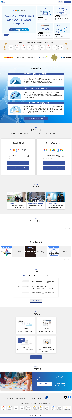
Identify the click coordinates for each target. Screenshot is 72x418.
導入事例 (24, 1)
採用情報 (54, 1)
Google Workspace (54, 162)
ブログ (41, 1)
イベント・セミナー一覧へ (65, 228)
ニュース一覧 (36, 301)
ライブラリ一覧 (36, 357)
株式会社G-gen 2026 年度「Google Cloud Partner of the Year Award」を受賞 (43, 293)
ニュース (29, 1)
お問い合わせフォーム (44, 384)
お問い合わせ (67, 1)
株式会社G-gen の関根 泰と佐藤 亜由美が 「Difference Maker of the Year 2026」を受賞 (43, 282)
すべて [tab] (24, 275)
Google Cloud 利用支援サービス (18, 162)
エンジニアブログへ (66, 259)
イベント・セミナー (35, 1)
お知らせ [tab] (40, 275)
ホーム (11, 1)
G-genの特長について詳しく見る (36, 118)
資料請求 (60, 1)
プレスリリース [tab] (32, 275)
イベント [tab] (47, 275)
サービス (20, 1)
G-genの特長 (3, 396)
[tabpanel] (36, 287)
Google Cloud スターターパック (18, 167)
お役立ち (45, 1)
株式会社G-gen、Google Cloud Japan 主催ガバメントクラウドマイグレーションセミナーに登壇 (43, 287)
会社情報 (50, 1)
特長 (14, 1)
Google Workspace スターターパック (53, 167)
